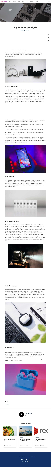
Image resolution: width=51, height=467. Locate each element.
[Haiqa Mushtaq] (21, 414)
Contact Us (28, 456)
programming (38, 437)
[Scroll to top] (49, 35)
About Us (23, 456)
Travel (19, 1)
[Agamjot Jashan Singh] (36, 428)
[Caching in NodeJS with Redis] (41, 443)
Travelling (21, 437)
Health (23, 1)
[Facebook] (49, 41)
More (37, 1)
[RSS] (29, 459)
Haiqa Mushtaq (29, 413)
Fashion (14, 1)
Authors (16, 456)
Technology (32, 1)
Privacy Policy (34, 456)
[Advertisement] (25, 41)
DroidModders (4, 1)
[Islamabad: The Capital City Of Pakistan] (25, 443)
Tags (20, 456)
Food (27, 1)
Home (10, 1)
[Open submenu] (42, 1)
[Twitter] (49, 38)
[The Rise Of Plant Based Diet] (10, 441)
